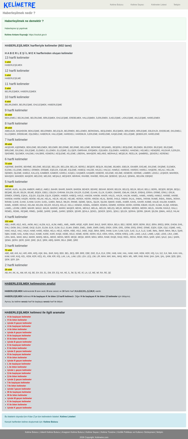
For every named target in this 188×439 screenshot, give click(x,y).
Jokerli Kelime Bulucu (50, 432)
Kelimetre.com (101, 437)
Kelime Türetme (108, 432)
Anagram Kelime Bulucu (73, 432)
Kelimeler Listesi (158, 5)
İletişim (177, 5)
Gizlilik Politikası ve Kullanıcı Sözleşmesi (136, 432)
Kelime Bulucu (116, 5)
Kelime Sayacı (137, 5)
